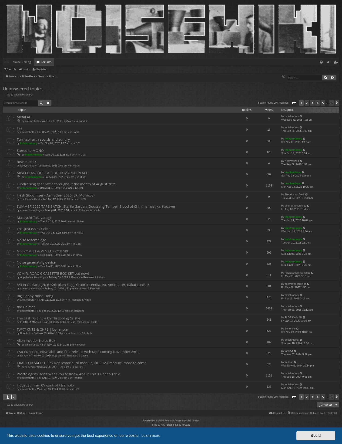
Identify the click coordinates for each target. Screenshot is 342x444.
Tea (20, 128)
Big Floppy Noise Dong (35, 295)
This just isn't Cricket (33, 228)
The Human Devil (30, 199)
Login (26, 69)
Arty (163, 425)
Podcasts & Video (81, 299)
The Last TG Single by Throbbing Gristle (48, 318)
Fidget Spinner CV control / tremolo (45, 385)
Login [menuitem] (329, 63)
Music (76, 165)
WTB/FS (79, 367)
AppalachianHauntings (33, 277)
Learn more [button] (150, 435)
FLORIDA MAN (29, 322)
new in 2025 (26, 161)
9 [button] (331, 103)
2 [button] (307, 103)
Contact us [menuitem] (277, 412)
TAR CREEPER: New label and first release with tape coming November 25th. (78, 351)
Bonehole (25, 333)
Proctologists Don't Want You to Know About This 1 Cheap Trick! (68, 374)
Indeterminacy (29, 143)
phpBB (158, 420)
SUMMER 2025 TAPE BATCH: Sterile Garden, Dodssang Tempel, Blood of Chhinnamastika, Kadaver (96, 206)
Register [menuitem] (336, 63)
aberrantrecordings (31, 210)
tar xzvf (24, 355)
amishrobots (32, 121)
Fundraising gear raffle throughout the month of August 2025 (66, 184)
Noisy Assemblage (31, 239)
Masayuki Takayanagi (34, 217)
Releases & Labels (89, 210)
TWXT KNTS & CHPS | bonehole (42, 329)
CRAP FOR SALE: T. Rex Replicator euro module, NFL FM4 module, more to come (81, 362)
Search (11, 69)
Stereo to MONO (30, 150)
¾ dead (29, 367)
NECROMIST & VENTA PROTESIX (42, 251)
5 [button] (323, 103)
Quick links (7, 63)
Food (76, 132)
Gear (83, 154)
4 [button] (318, 103)
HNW (83, 199)
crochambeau (33, 177)
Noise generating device (36, 262)
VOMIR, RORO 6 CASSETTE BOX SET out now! (53, 273)
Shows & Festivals (89, 288)
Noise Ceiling (22, 62)
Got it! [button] (316, 435)
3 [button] (312, 103)
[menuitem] (321, 62)
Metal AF (24, 117)
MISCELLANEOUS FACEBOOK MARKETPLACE (52, 172)
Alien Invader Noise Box (36, 340)
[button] (293, 103)
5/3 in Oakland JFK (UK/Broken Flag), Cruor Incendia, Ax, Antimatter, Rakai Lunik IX (83, 284)
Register (41, 69)
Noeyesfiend (27, 165)
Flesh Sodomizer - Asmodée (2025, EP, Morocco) (55, 195)
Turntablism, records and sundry (43, 139)
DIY (78, 143)
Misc (82, 177)
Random (83, 121)
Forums (46, 62)
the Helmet (26, 307)
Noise (80, 221)
